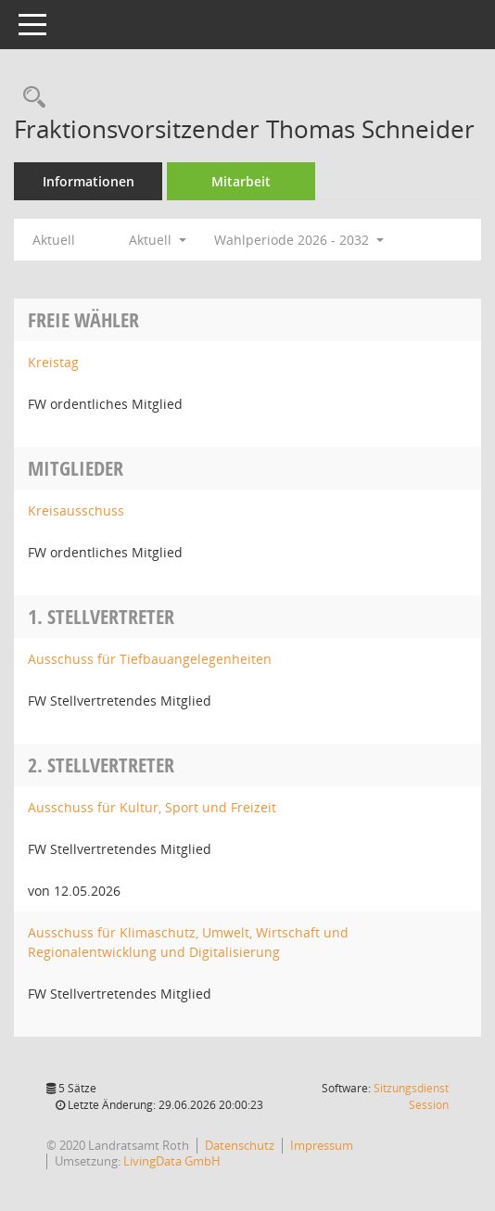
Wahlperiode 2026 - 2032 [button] (299, 240)
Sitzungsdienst (411, 1096)
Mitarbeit (241, 181)
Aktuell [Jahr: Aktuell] (53, 240)
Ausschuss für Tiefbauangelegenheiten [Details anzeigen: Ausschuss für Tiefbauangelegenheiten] (150, 659)
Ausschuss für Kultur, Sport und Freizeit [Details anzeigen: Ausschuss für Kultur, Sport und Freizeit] (152, 807)
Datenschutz (239, 1145)
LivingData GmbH (172, 1161)
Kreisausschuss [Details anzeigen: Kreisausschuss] (76, 510)
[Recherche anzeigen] (29, 98)
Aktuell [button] (157, 240)
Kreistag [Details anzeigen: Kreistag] (53, 362)
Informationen (88, 181)
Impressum (321, 1145)
